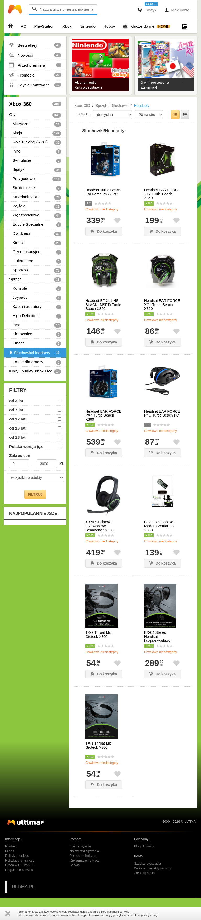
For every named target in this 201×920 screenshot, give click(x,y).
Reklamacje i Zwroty (84, 860)
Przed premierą (35, 65)
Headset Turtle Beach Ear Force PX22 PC (103, 192)
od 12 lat (17, 419)
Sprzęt (35, 279)
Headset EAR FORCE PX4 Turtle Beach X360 (103, 415)
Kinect (35, 242)
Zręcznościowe (35, 215)
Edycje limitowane (35, 85)
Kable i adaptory (35, 306)
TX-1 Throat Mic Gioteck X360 (98, 745)
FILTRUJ (35, 494)
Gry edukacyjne (35, 252)
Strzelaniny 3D (35, 197)
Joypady (35, 297)
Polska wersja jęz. (26, 446)
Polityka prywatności (20, 860)
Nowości (35, 55)
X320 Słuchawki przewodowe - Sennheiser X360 (99, 526)
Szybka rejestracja (147, 863)
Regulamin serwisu (19, 870)
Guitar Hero (35, 261)
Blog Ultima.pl (144, 846)
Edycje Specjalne (35, 224)
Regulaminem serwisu (115, 911)
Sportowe (35, 270)
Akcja (35, 133)
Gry (35, 115)
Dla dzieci (35, 233)
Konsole (35, 288)
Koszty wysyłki (80, 846)
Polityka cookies (17, 856)
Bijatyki (35, 169)
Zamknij (7, 913)
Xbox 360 (35, 104)
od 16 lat (17, 428)
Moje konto (176, 10)
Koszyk (147, 10)
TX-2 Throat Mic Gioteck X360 (98, 634)
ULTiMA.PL (23, 886)
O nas (9, 851)
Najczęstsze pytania (84, 851)
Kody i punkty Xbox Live (35, 371)
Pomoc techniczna (83, 856)
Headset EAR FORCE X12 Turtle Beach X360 (162, 194)
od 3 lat (16, 401)
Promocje (35, 75)
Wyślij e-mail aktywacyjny (152, 868)
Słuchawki (120, 105)
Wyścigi (35, 206)
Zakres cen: (20, 455)
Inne (35, 151)
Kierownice (35, 334)
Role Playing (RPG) (35, 142)
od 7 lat (16, 410)
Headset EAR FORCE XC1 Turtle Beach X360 (162, 305)
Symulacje (35, 160)
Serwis (75, 865)
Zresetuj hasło (144, 873)
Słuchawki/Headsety (35, 352)
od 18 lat (17, 437)
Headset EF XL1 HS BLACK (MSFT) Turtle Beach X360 (103, 305)
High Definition (35, 316)
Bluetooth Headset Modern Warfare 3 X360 (159, 526)
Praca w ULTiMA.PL (20, 865)
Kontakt (10, 846)
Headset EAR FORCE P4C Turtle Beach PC (162, 413)
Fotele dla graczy (35, 362)
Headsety (141, 105)
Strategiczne (35, 188)
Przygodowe (35, 178)
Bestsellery (35, 45)
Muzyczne (35, 124)
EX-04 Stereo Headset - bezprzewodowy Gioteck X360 (157, 639)
